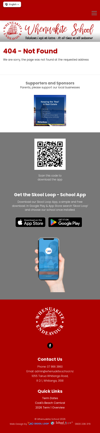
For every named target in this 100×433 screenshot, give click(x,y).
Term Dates (50, 398)
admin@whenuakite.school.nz (54, 371)
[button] (12, 4)
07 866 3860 (55, 367)
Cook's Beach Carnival (50, 403)
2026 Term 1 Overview (50, 407)
